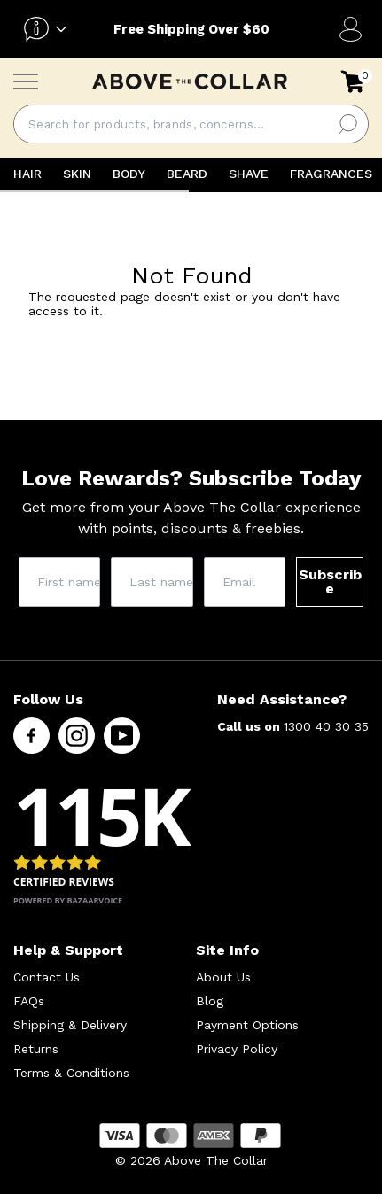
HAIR (27, 174)
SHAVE (249, 174)
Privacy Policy (236, 1049)
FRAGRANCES (331, 174)
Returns (35, 1049)
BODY (129, 174)
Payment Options (247, 1025)
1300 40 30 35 (326, 726)
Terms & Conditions (71, 1073)
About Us (223, 977)
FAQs (28, 1001)
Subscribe (330, 581)
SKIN (77, 174)
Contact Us (46, 977)
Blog (209, 1001)
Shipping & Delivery (70, 1025)
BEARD (187, 174)
